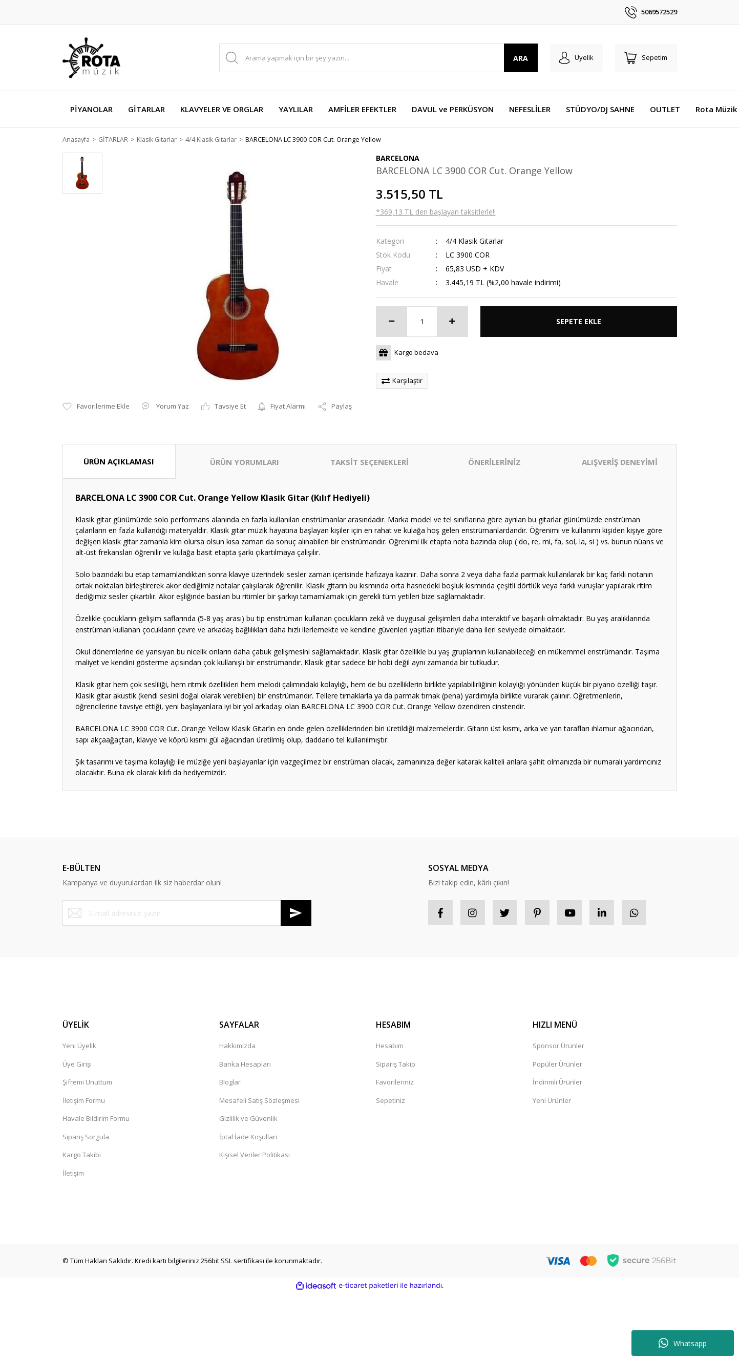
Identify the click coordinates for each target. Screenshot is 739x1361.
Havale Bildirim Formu (96, 1119)
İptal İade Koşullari (248, 1138)
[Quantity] (422, 322)
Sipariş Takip (395, 1065)
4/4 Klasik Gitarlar (474, 241)
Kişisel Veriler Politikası (254, 1156)
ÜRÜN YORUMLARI (244, 462)
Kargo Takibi (81, 1156)
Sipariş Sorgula (85, 1138)
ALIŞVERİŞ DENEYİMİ (620, 462)
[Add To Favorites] (96, 407)
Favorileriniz (395, 1083)
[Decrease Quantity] (391, 322)
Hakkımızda (237, 1047)
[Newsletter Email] (186, 913)
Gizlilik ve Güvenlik (248, 1119)
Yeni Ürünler (552, 1102)
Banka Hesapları (245, 1065)
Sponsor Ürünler (558, 1047)
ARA (517, 58)
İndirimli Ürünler (557, 1083)
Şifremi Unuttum (87, 1083)
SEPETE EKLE (578, 322)
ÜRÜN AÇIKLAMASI (118, 462)
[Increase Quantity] (452, 322)
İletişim (73, 1174)
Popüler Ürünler (557, 1065)
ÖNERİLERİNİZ (494, 462)
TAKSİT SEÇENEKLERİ (369, 462)
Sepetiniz (390, 1102)
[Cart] (645, 58)
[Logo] (91, 57)
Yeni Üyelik (79, 1047)
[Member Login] (573, 58)
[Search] (376, 58)
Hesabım (390, 1047)
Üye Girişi (77, 1065)
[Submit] (296, 913)
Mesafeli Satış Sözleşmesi (259, 1102)
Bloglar (230, 1083)
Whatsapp (683, 1343)
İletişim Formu (83, 1102)
